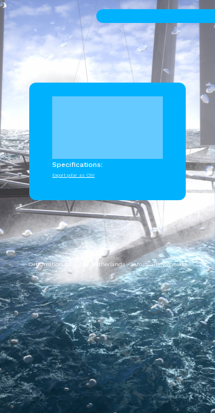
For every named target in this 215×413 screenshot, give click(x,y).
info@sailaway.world (159, 264)
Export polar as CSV (73, 175)
